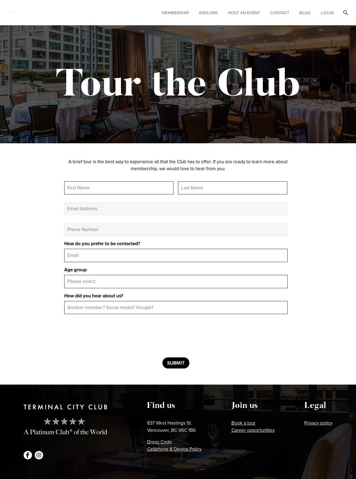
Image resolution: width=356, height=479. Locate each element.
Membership (175, 12)
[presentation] (106, 337)
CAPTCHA (75, 322)
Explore (208, 12)
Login (327, 12)
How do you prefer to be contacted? (102, 243)
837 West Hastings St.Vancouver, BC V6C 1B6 (171, 426)
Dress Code (159, 441)
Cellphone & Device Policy (174, 449)
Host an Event (244, 12)
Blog (305, 12)
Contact (279, 12)
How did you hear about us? (93, 296)
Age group (75, 270)
